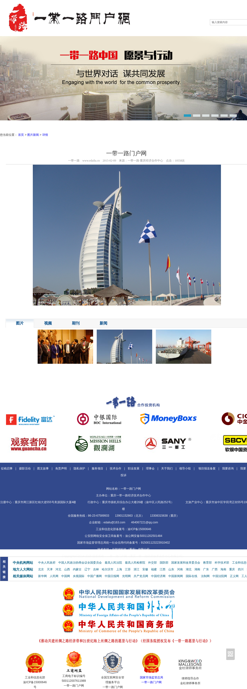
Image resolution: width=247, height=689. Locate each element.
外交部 (152, 562)
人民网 (54, 576)
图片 (20, 323)
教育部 (207, 562)
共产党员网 (141, 576)
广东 (206, 569)
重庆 (232, 569)
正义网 (234, 576)
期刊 (76, 323)
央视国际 (78, 576)
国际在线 (191, 576)
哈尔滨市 (107, 569)
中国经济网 (158, 576)
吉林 (96, 569)
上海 (119, 569)
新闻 (103, 323)
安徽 (145, 569)
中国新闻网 (175, 576)
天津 (50, 569)
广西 (215, 569)
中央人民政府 (46, 562)
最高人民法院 (113, 562)
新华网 (42, 576)
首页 (21, 134)
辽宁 (87, 569)
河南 (180, 569)
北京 (41, 569)
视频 (48, 323)
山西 (67, 569)
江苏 (128, 569)
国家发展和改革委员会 (185, 562)
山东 (171, 569)
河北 (58, 569)
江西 (162, 569)
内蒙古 (77, 569)
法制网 (205, 576)
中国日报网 (112, 576)
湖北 (189, 569)
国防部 (164, 562)
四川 (241, 569)
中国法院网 (220, 576)
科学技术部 (222, 562)
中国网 (65, 576)
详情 (45, 134)
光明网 (126, 576)
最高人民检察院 (135, 562)
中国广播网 (94, 576)
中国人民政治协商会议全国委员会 (80, 562)
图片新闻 (33, 134)
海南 (223, 569)
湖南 (197, 569)
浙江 (136, 569)
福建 (154, 569)
